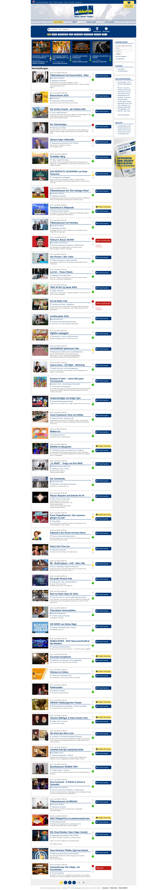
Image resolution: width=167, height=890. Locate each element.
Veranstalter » (121, 69)
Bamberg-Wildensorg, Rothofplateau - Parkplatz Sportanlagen (69, 706)
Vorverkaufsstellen (42, 2)
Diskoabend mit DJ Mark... (125, 103)
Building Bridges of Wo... (124, 126)
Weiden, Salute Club (57, 290)
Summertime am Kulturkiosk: (59, 243)
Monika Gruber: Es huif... (125, 128)
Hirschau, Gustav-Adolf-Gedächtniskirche (63, 536)
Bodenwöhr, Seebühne (58, 691)
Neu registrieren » (120, 58)
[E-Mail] (123, 48)
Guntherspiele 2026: (56, 319)
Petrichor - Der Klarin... (124, 88)
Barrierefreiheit (123, 888)
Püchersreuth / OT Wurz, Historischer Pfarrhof (65, 336)
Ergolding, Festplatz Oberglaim (60, 211)
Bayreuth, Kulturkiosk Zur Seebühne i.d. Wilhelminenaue (68, 245)
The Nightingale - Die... (124, 109)
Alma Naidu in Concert (124, 91)
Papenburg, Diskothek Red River (61, 647)
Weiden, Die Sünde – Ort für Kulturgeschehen (65, 368)
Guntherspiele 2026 (123, 133)
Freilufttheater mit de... (124, 95)
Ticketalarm (91, 22)
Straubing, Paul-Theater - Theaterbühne (63, 304)
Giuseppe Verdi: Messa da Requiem (80, 57)
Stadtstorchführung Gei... (125, 90)
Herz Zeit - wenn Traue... (124, 111)
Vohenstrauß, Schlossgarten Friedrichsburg (64, 484)
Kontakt (71, 2)
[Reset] (89, 29)
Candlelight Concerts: (57, 753)
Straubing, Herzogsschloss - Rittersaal (62, 755)
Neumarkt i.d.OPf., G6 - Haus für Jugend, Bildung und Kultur (69, 597)
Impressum (78, 2)
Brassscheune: (55, 98)
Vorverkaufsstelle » (123, 71)
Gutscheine (109, 22)
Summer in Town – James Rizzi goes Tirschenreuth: (65, 384)
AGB (55, 2)
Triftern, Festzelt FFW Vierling (60, 160)
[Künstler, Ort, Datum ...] (69, 29)
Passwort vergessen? (121, 56)
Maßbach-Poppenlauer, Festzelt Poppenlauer (64, 260)
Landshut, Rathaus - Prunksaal (60, 770)
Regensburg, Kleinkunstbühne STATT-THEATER (65, 143)
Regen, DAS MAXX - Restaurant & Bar (62, 418)
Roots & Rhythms (122, 99)
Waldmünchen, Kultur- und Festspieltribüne (64, 582)
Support (60, 2)
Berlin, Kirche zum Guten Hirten (61, 499)
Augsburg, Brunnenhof (58, 435)
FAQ (51, 2)
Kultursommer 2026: (56, 481)
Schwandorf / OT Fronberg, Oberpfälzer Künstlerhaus (67, 736)
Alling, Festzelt (56, 521)
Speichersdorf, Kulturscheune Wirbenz (63, 101)
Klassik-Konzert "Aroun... (124, 93)
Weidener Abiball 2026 (124, 107)
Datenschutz (113, 888)
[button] (118, 54)
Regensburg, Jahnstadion (59, 80)
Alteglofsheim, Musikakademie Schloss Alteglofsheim (67, 660)
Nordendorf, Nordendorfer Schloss (62, 675)
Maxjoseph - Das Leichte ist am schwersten (40, 57)
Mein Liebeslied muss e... (124, 105)
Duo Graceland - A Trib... (124, 82)
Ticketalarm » (99, 247)
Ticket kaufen (102, 76)
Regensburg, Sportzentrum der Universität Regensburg (67, 352)
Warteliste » (98, 245)
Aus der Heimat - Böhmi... (125, 101)
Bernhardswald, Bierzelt (58, 822)
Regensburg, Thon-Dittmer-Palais (61, 275)
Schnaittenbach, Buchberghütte (61, 177)
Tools (66, 2)
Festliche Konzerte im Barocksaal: (60, 466)
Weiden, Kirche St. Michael (59, 721)
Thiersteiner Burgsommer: (58, 613)
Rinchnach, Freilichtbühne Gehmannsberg (64, 321)
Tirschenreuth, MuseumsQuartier (61, 386)
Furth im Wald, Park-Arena (59, 112)
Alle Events (58, 22)
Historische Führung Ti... (124, 130)
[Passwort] (123, 51)
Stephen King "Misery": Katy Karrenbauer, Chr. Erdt (61, 57)
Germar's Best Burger (58, 873)
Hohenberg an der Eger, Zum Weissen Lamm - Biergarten (68, 450)
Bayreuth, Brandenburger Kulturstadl (62, 401)
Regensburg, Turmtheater (59, 128)
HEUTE (74, 22)
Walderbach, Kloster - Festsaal (60, 469)
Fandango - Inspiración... (124, 97)
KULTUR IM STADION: (57, 78)
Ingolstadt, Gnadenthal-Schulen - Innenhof (64, 627)
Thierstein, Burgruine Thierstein (61, 616)
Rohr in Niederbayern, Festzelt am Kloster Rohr (65, 566)
